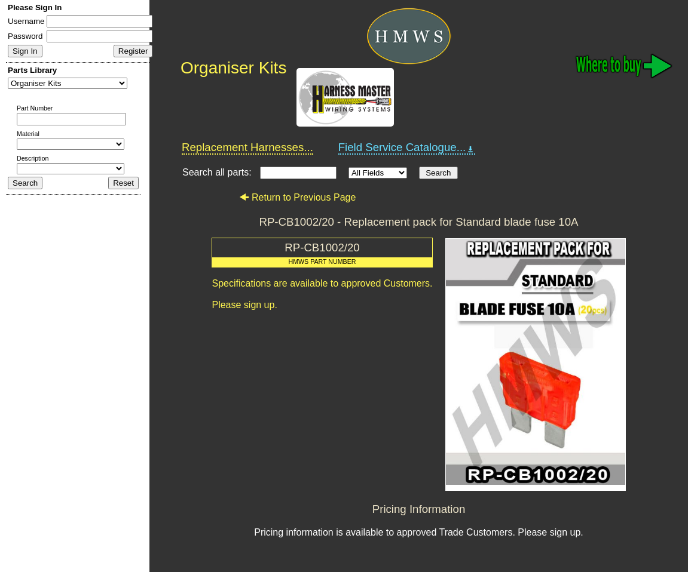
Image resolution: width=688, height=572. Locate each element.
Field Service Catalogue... (407, 147)
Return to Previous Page (297, 197)
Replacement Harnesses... (247, 147)
